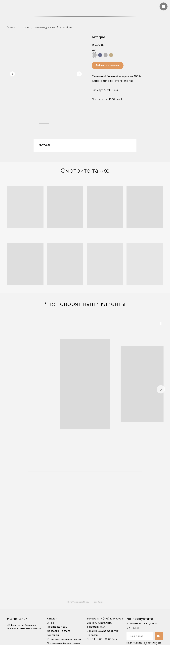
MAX (103, 626)
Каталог (25, 27)
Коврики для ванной (46, 27)
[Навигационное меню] (163, 6)
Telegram (93, 626)
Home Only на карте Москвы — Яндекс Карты (84, 602)
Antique (67, 27)
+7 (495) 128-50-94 (111, 618)
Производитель (57, 626)
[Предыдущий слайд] (12, 73)
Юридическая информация (64, 639)
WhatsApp (104, 622)
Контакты (53, 635)
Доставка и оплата (58, 631)
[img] (111, 9)
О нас (50, 622)
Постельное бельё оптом (63, 643)
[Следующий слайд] (79, 73)
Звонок (91, 622)
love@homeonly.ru (107, 631)
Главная (11, 27)
